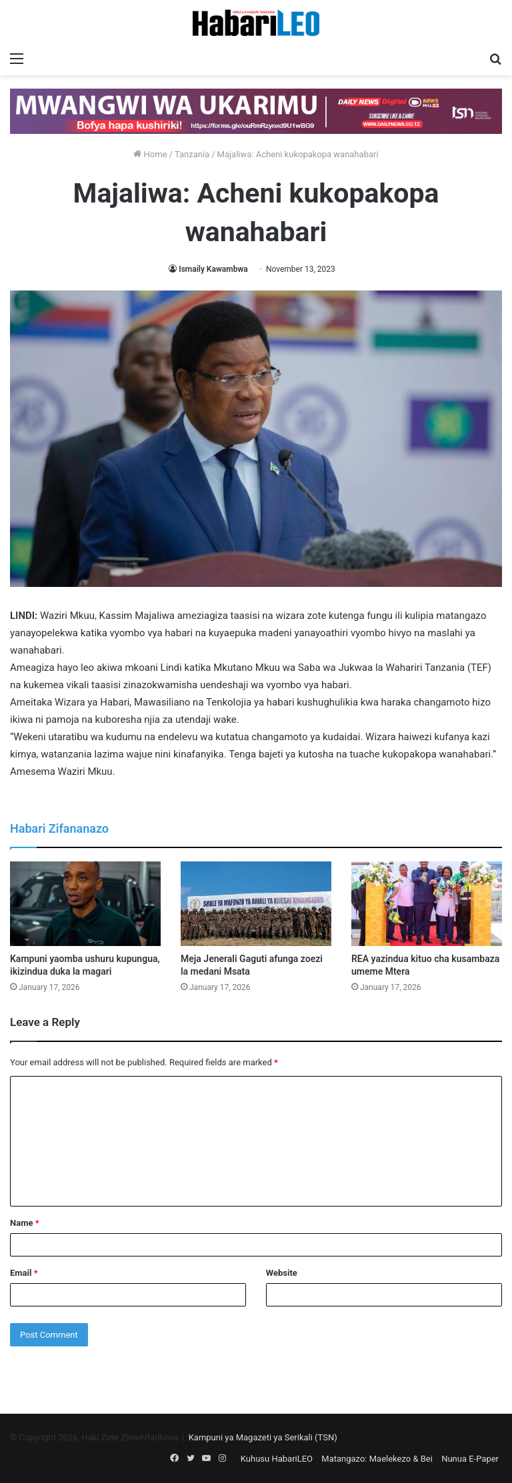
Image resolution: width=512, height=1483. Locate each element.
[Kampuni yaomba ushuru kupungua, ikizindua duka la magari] (85, 903)
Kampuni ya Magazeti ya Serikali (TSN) (263, 1437)
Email (24, 1273)
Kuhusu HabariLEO (277, 1459)
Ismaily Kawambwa (213, 269)
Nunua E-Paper (470, 1459)
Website (281, 1273)
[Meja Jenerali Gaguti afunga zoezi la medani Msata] (256, 903)
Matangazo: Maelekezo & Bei (377, 1459)
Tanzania (192, 154)
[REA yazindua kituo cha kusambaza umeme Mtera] (426, 903)
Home (150, 154)
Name (24, 1223)
